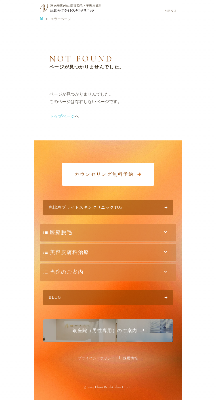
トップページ (62, 116)
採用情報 (130, 358)
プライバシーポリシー (96, 358)
